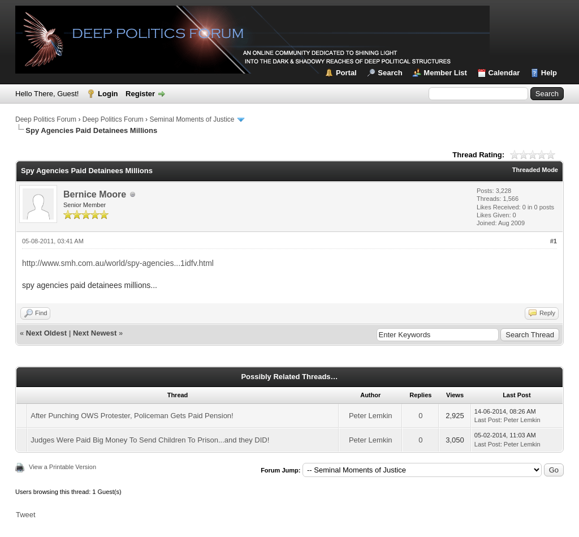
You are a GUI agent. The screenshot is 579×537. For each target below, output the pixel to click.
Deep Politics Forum (45, 119)
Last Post (487, 419)
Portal (346, 72)
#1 (553, 241)
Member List (445, 72)
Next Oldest (46, 333)
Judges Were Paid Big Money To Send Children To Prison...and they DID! (150, 440)
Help (549, 72)
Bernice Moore (94, 194)
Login (108, 93)
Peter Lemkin (370, 415)
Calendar (504, 72)
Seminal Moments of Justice (191, 119)
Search (390, 72)
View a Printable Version (62, 466)
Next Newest (94, 333)
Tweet (26, 514)
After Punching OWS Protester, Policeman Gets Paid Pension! (132, 415)
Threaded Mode (535, 169)
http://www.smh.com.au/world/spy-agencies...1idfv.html (118, 263)
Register (140, 93)
